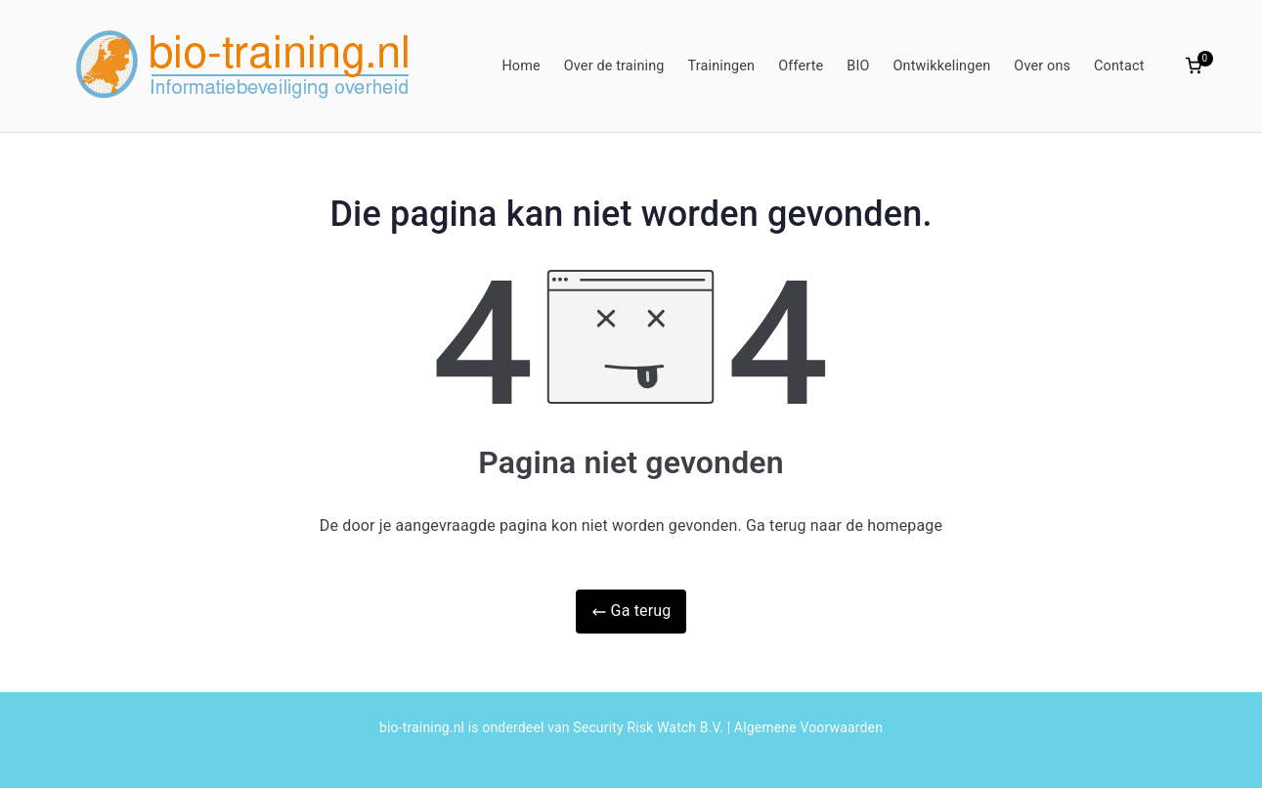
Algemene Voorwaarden (808, 727)
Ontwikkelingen (942, 66)
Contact (1119, 66)
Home (520, 66)
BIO (858, 66)
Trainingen (722, 66)
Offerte (800, 66)
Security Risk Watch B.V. (648, 727)
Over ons (1042, 66)
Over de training (614, 66)
